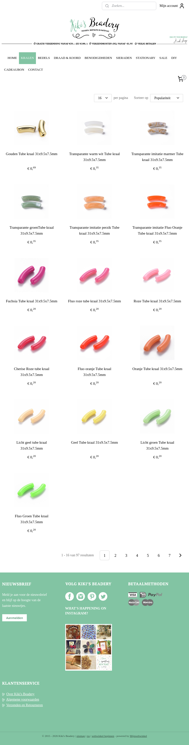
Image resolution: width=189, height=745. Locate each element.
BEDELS (44, 58)
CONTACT (35, 69)
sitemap (81, 735)
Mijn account (172, 6)
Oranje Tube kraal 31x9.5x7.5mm (157, 369)
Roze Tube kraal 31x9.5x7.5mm (157, 301)
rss (88, 735)
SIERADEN (124, 58)
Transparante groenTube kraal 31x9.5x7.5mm (32, 230)
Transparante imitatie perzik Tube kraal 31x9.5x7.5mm (94, 230)
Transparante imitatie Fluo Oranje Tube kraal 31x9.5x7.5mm (157, 230)
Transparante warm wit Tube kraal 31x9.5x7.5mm (94, 157)
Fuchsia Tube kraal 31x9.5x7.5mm (31, 301)
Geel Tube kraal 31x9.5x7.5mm (94, 442)
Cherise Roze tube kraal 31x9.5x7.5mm (31, 372)
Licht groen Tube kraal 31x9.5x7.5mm (157, 445)
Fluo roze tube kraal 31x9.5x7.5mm (94, 301)
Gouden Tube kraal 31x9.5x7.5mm (32, 154)
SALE (163, 58)
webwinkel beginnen (103, 735)
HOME (12, 58)
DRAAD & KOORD (67, 58)
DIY (174, 58)
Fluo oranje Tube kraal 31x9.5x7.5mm (94, 372)
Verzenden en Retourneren (24, 705)
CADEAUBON (14, 69)
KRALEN (27, 58)
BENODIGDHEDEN (98, 58)
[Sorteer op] (166, 98)
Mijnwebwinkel (138, 735)
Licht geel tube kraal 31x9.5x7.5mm (31, 445)
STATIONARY (146, 58)
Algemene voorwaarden (22, 699)
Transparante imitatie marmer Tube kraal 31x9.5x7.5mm (157, 157)
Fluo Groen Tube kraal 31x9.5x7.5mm (31, 519)
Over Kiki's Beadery (20, 694)
